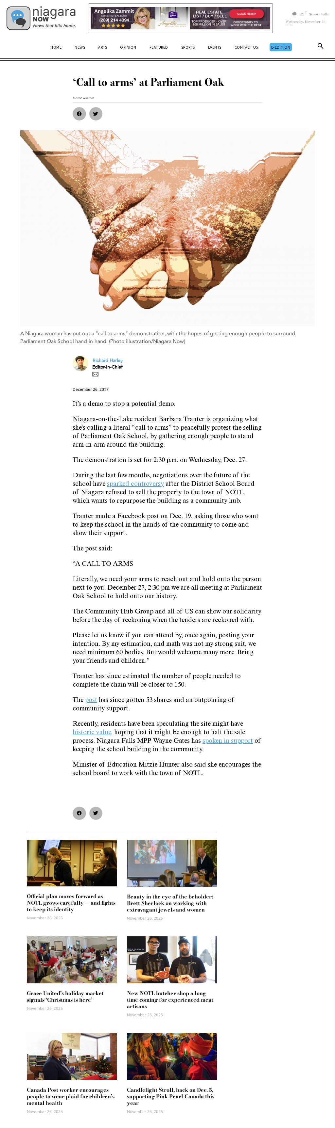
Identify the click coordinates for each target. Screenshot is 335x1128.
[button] (320, 47)
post (91, 700)
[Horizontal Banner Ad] (181, 18)
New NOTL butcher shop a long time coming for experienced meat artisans (170, 999)
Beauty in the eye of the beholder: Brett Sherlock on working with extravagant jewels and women (170, 903)
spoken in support (228, 741)
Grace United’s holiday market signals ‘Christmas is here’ (65, 996)
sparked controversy (135, 484)
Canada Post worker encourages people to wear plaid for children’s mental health (71, 1096)
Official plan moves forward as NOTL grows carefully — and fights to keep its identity (71, 902)
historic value (92, 733)
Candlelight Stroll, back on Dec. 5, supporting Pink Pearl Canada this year (170, 1096)
